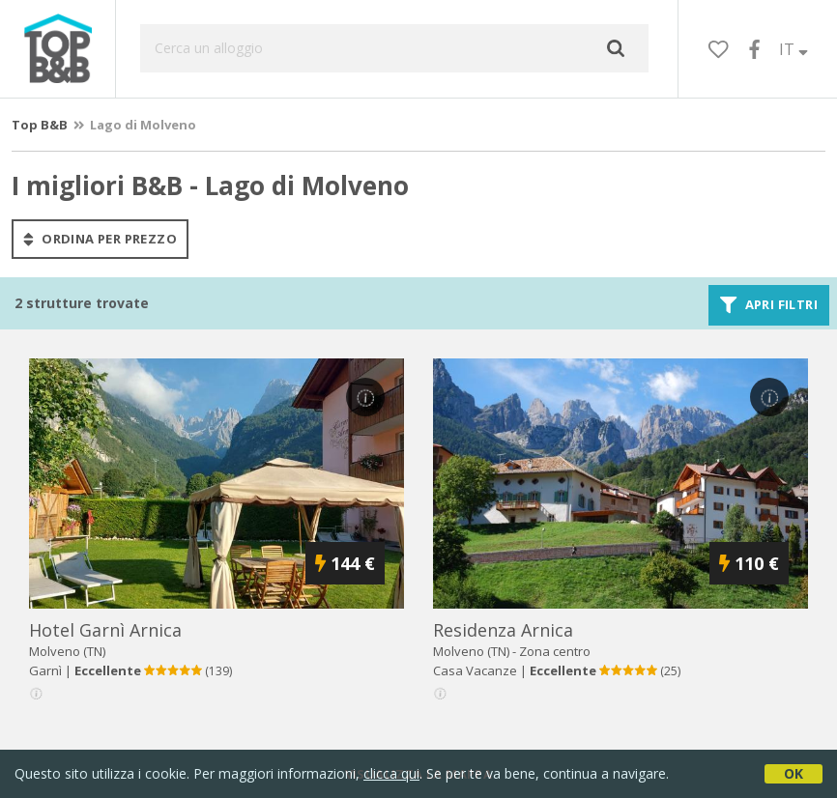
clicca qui (391, 773)
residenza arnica (503, 629)
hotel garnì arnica (105, 629)
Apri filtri (769, 305)
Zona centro (555, 651)
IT (793, 49)
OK (793, 773)
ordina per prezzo (100, 238)
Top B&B (40, 124)
